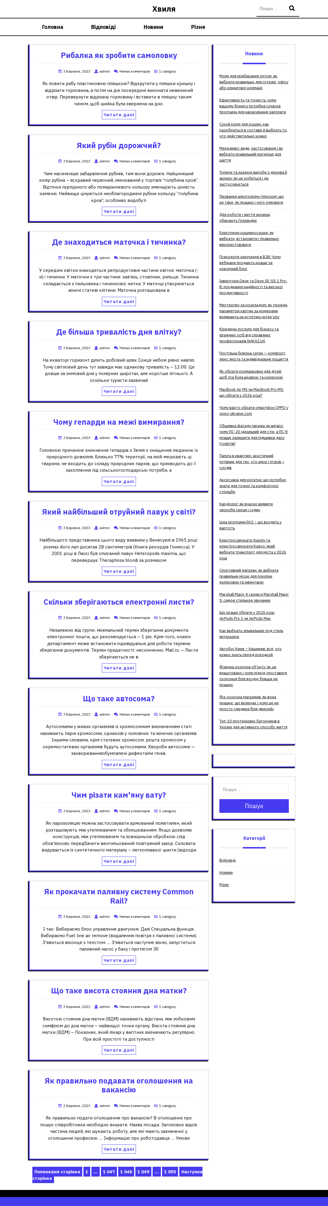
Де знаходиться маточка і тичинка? (119, 242)
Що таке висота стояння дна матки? (119, 990)
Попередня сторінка (57, 1171)
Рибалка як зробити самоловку (119, 55)
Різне (198, 26)
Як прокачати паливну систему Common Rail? (119, 896)
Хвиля (164, 9)
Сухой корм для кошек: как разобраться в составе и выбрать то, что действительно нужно (253, 130)
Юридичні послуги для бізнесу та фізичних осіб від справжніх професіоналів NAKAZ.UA (249, 335)
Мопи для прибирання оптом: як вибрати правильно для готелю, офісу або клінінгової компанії (253, 81)
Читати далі (119, 114)
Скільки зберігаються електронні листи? (119, 602)
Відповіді (103, 26)
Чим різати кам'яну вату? (119, 795)
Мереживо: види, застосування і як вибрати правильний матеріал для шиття (251, 154)
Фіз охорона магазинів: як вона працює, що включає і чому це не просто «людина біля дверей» (249, 702)
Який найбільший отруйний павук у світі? (119, 512)
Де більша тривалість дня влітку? (118, 332)
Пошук (292, 8)
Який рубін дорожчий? (119, 145)
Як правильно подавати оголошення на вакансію (119, 1085)
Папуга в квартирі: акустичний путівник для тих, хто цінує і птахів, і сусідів (251, 461)
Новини (153, 26)
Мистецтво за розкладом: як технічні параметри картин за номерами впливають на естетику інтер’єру (253, 310)
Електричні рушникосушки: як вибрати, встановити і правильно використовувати (249, 238)
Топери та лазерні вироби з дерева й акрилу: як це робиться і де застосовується (253, 178)
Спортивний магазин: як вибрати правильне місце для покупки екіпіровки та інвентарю (248, 576)
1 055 (171, 1172)
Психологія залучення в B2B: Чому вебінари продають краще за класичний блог (250, 262)
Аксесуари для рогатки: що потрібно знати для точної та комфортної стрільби (252, 485)
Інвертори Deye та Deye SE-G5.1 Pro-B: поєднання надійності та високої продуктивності (253, 286)
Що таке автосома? (119, 698)
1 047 (110, 1172)
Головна (52, 26)
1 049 (144, 1172)
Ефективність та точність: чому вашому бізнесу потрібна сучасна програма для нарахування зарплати (252, 106)
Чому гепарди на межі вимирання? (118, 422)
